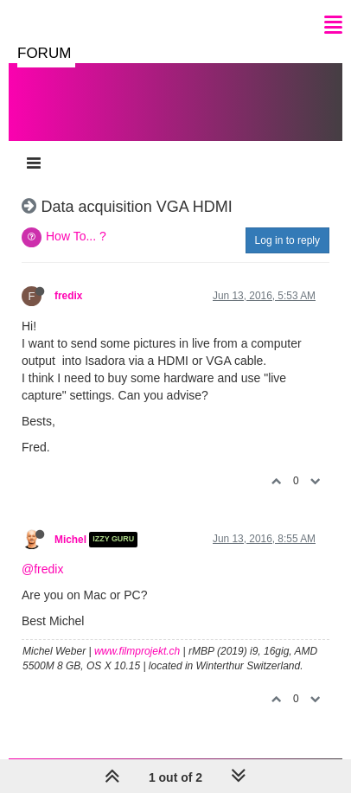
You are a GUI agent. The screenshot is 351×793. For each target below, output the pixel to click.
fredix (68, 296)
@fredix (42, 569)
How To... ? (76, 236)
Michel (70, 540)
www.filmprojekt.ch (137, 651)
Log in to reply (287, 240)
